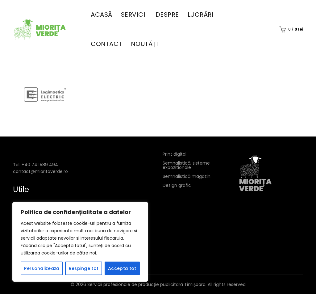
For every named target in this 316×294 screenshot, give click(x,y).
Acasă (101, 14)
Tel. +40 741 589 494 (35, 165)
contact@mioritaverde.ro (40, 171)
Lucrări (201, 14)
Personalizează (41, 268)
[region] (80, 242)
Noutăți (144, 44)
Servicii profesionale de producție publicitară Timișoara (146, 284)
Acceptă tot (122, 268)
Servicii (134, 14)
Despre (167, 14)
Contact (106, 44)
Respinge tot (84, 268)
